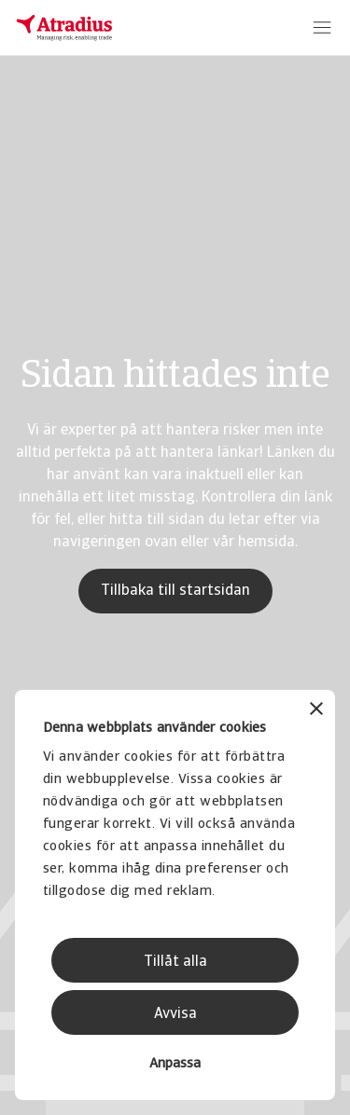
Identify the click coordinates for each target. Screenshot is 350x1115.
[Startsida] (64, 28)
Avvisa (175, 1014)
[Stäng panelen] (316, 711)
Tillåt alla (175, 962)
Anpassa (175, 1064)
